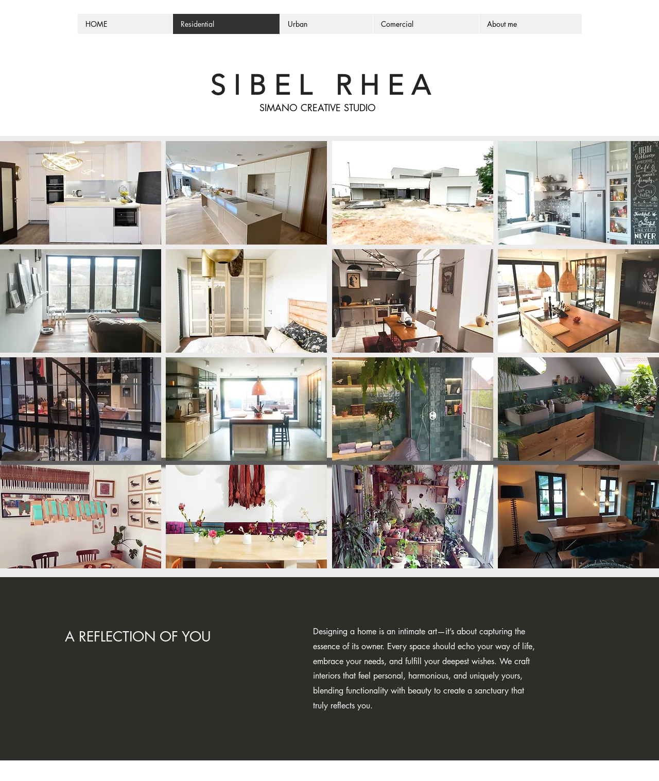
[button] (80, 193)
